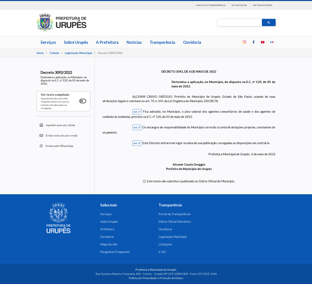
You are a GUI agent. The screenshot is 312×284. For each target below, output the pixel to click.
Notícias (134, 42)
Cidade (54, 53)
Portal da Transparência (210, 5)
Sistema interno (262, 5)
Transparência (162, 42)
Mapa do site (108, 244)
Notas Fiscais (239, 5)
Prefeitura (107, 229)
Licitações (165, 244)
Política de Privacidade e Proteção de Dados (156, 278)
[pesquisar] (239, 22)
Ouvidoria (192, 42)
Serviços (48, 42)
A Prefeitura (107, 42)
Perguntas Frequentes (115, 252)
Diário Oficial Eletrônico (175, 221)
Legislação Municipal (78, 53)
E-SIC (162, 252)
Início (40, 53)
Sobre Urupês (76, 42)
